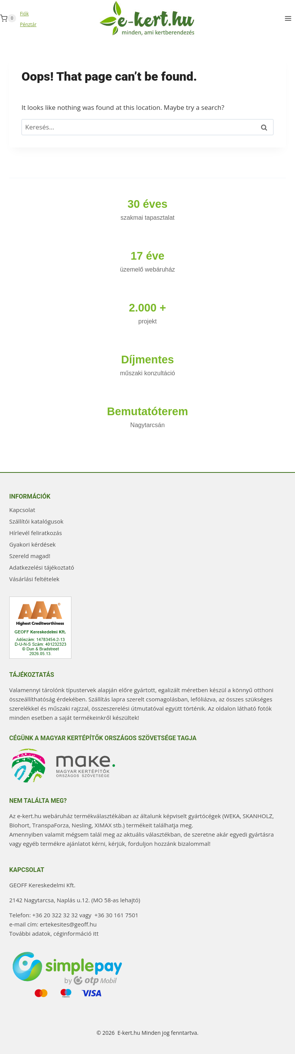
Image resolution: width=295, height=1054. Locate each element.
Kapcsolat (22, 510)
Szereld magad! (29, 556)
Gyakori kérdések (32, 544)
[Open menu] (288, 18)
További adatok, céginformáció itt (54, 933)
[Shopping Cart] (8, 18)
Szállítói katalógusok (36, 521)
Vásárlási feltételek (34, 579)
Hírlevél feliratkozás (35, 533)
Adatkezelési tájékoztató (41, 567)
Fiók (24, 13)
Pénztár (28, 24)
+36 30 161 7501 (116, 915)
